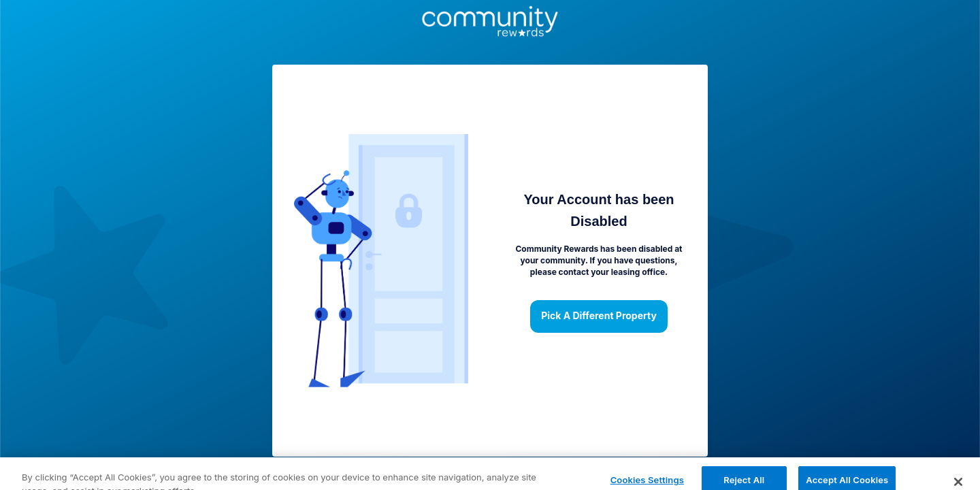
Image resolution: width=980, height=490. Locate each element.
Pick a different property (599, 316)
